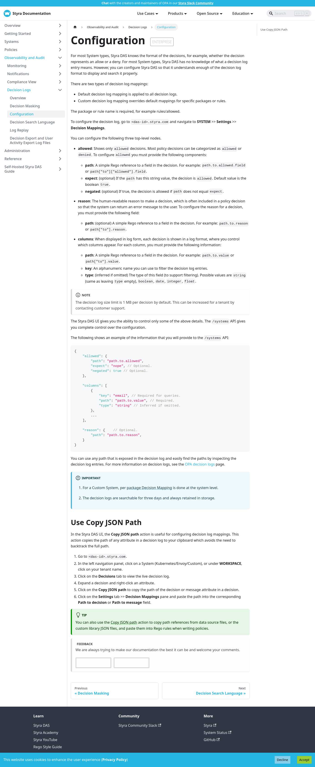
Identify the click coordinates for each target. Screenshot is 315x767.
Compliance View (21, 81)
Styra (210, 725)
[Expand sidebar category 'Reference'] (60, 158)
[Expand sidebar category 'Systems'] (60, 41)
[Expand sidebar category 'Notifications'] (60, 73)
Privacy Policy (114, 759)
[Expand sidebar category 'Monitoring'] (60, 65)
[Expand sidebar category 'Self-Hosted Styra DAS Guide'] (60, 169)
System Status (217, 732)
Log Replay (19, 130)
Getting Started (17, 33)
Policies (10, 49)
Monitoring (16, 65)
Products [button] (175, 13)
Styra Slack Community (195, 3)
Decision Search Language (32, 122)
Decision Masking (25, 106)
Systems (11, 41)
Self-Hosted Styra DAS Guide (23, 169)
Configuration (22, 114)
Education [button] (240, 13)
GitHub (212, 739)
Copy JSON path (124, 622)
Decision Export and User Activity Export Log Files (31, 140)
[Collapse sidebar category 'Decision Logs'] (60, 89)
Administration (17, 150)
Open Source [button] (208, 13)
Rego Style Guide (47, 746)
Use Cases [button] (145, 13)
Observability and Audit (24, 57)
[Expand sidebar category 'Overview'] (60, 25)
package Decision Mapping (149, 487)
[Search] (289, 13)
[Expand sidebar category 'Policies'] (60, 49)
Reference (13, 158)
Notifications (18, 73)
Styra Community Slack (140, 725)
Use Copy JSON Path (274, 30)
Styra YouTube (45, 739)
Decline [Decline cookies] (282, 760)
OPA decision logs (200, 464)
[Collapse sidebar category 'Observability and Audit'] (60, 57)
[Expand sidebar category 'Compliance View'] (60, 81)
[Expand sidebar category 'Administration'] (60, 150)
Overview (12, 25)
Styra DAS (41, 725)
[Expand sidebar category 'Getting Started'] (60, 33)
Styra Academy (45, 732)
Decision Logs (19, 89)
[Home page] (75, 27)
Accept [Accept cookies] (304, 760)
